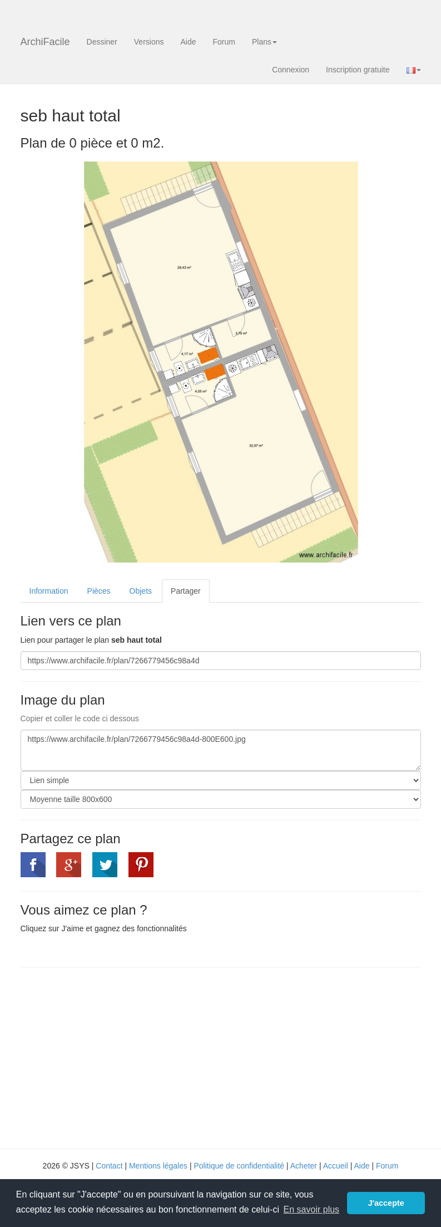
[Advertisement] (114, 1057)
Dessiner (102, 41)
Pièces (99, 590)
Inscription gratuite (357, 69)
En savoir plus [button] (312, 1209)
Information (48, 590)
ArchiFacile (45, 41)
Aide (188, 41)
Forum (224, 41)
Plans (264, 41)
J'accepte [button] (386, 1203)
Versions (149, 41)
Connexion (290, 69)
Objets (141, 590)
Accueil (335, 1165)
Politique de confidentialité (239, 1165)
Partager (186, 590)
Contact (109, 1165)
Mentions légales (158, 1165)
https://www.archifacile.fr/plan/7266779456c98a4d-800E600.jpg (221, 750)
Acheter (303, 1165)
